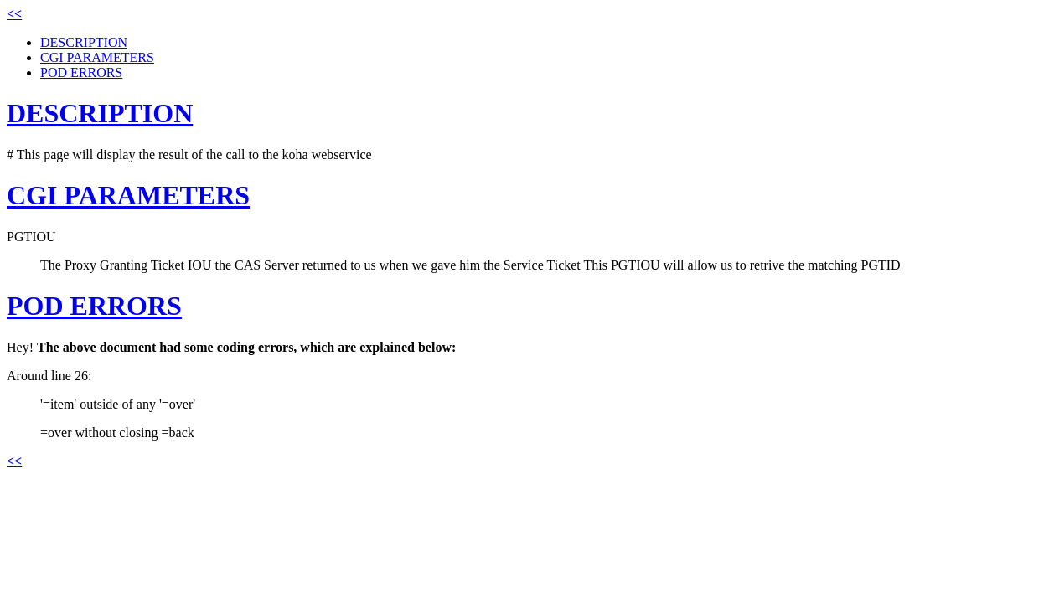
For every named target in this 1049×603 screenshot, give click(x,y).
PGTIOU (31, 236)
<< (14, 14)
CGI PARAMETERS (97, 57)
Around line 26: (49, 375)
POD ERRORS (81, 72)
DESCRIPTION (83, 42)
